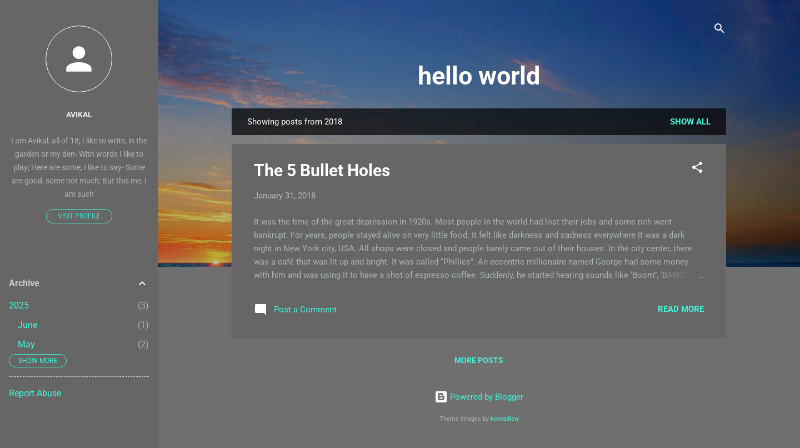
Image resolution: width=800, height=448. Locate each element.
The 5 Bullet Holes (322, 170)
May (26, 344)
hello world (479, 76)
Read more (681, 309)
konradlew (505, 418)
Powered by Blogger (478, 397)
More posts (478, 360)
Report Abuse (35, 393)
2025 (19, 305)
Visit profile (79, 216)
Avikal (79, 114)
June (27, 325)
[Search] (719, 30)
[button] (697, 169)
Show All (690, 122)
